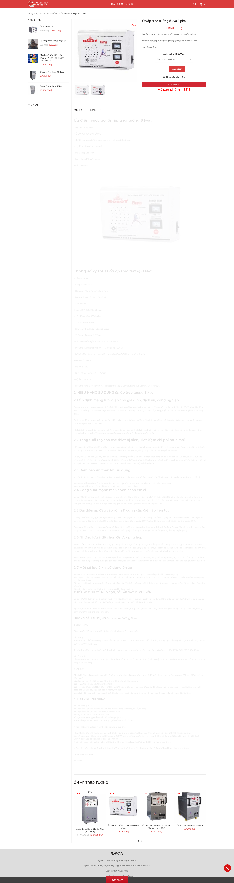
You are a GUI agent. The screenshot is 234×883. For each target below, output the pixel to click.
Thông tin (94, 110)
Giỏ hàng (177, 69)
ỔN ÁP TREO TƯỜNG (48, 13)
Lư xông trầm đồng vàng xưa (53, 40)
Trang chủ (32, 13)
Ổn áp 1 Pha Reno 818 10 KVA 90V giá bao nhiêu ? (156, 826)
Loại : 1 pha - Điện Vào (173, 54)
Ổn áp (84, 544)
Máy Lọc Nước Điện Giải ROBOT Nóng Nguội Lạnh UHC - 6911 (52, 58)
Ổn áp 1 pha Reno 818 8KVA (190, 825)
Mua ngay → (174, 84)
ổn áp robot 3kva (48, 26)
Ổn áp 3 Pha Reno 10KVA (52, 72)
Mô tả (78, 110)
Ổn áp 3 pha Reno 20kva (51, 86)
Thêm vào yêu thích (175, 77)
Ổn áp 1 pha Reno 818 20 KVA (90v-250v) (90, 830)
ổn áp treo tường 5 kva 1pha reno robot (123, 826)
